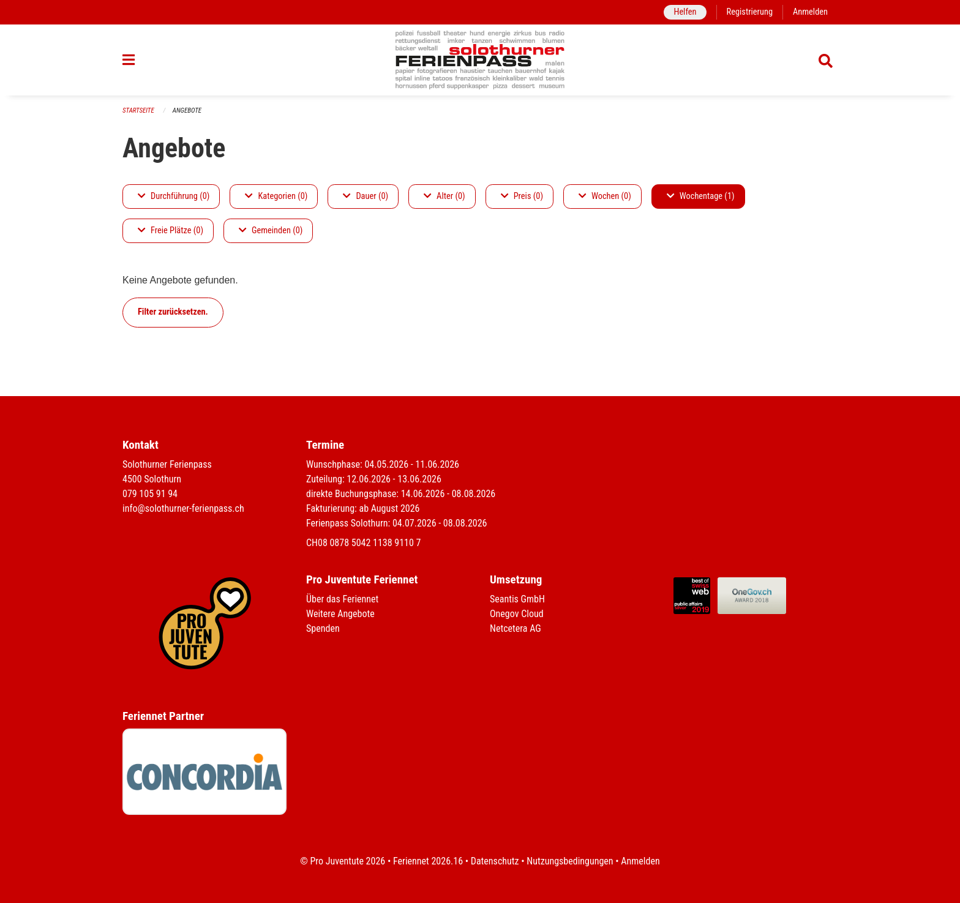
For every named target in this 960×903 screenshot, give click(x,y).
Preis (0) (522, 196)
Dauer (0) (365, 196)
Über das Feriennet (342, 599)
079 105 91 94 (150, 494)
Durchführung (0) (173, 196)
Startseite (138, 110)
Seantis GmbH (517, 599)
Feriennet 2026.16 (428, 861)
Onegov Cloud (517, 614)
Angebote (187, 110)
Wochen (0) (605, 196)
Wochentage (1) (701, 196)
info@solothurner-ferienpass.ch (183, 508)
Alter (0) (444, 196)
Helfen (684, 12)
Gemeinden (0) (270, 230)
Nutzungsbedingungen (570, 861)
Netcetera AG (515, 628)
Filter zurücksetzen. (173, 312)
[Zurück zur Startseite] (480, 60)
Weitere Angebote (340, 614)
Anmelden (810, 12)
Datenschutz (495, 861)
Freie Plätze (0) (170, 230)
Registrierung (750, 12)
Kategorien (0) (276, 196)
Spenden (323, 628)
